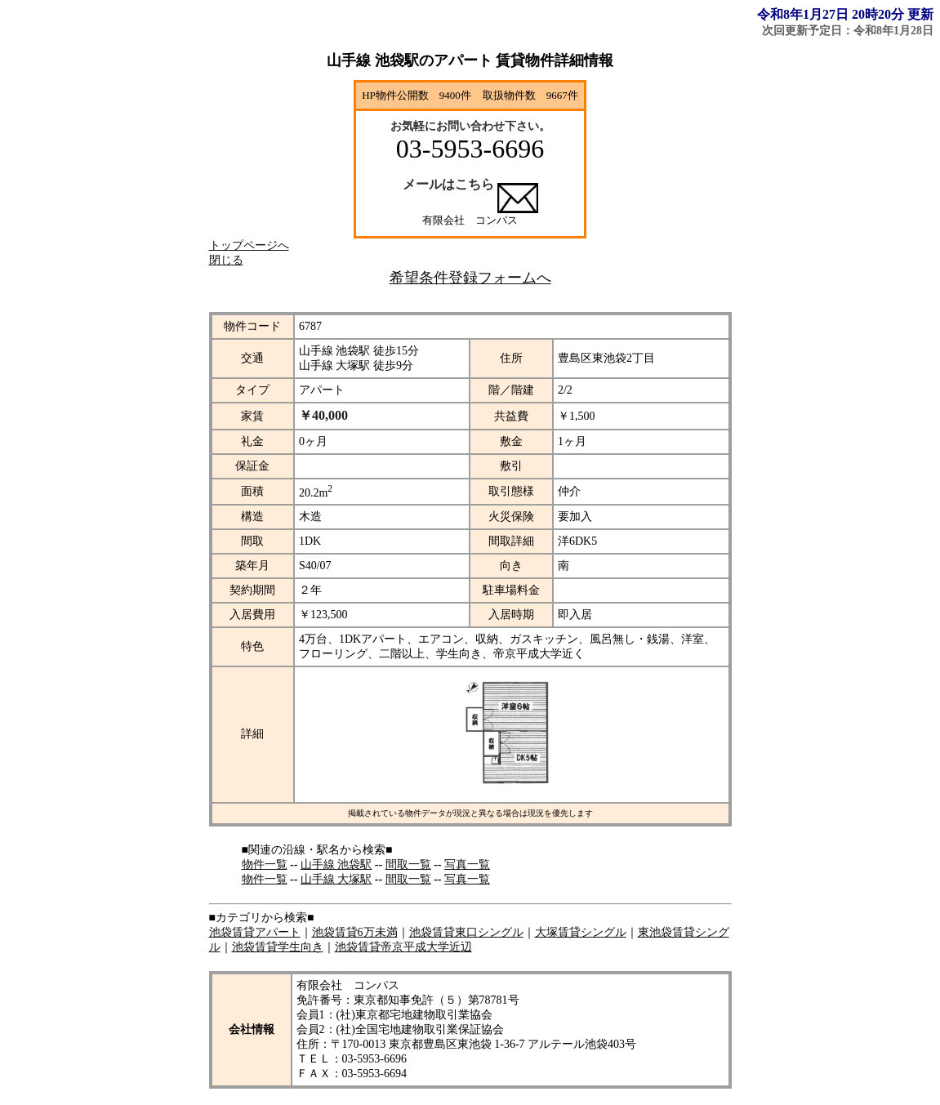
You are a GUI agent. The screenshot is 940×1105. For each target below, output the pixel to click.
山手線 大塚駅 (336, 879)
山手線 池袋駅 (336, 864)
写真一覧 (467, 864)
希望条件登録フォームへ (470, 278)
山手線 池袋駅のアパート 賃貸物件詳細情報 (470, 60)
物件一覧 (264, 864)
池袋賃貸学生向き (277, 947)
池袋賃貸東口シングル (466, 932)
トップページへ (249, 245)
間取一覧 (408, 864)
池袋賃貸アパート (255, 932)
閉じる (226, 260)
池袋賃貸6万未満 (355, 932)
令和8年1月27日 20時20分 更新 (845, 14)
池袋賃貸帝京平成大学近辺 (403, 947)
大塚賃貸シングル (580, 932)
